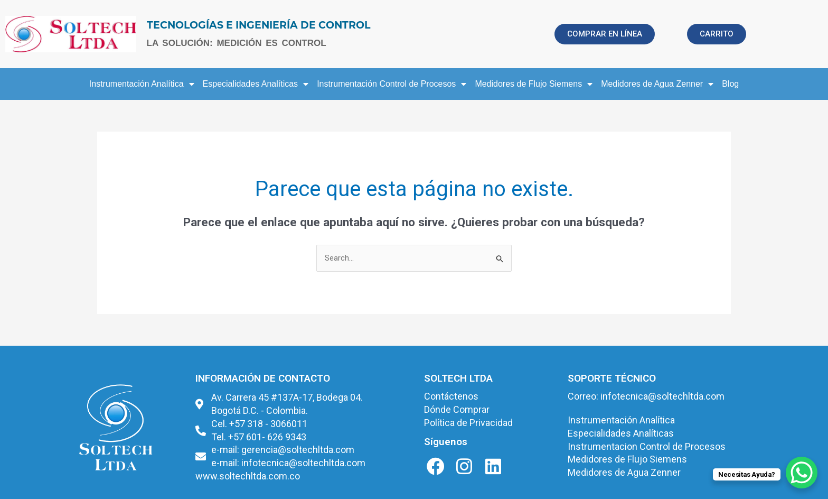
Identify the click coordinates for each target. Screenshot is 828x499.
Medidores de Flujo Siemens (533, 84)
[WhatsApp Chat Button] (801, 472)
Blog (730, 83)
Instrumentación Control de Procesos (391, 84)
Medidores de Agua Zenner (657, 84)
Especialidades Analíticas (256, 84)
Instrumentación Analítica (141, 84)
